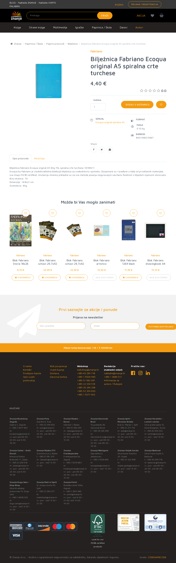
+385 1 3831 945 (73, 491)
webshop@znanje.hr (88, 369)
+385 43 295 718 (86, 373)
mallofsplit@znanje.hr (47, 497)
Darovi (123, 27)
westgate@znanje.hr (100, 465)
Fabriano (20, 255)
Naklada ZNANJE (27, 2)
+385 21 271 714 (127, 428)
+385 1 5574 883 (74, 462)
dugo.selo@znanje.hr (20, 503)
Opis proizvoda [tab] (20, 158)
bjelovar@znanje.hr (157, 462)
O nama (27, 366)
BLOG (13, 2)
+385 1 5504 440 (86, 376)
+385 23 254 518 (86, 383)
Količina (97, 100)
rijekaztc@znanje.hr (49, 459)
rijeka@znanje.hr (75, 431)
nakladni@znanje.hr (114, 373)
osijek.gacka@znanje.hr (129, 465)
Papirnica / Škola (102, 27)
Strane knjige (37, 27)
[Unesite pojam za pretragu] (69, 15)
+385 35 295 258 (86, 387)
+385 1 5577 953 (86, 394)
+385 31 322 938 (128, 459)
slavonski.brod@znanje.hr (103, 437)
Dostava (54, 373)
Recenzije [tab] (39, 158)
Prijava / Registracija (144, 4)
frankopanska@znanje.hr (75, 468)
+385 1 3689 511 (113, 376)
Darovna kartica (58, 376)
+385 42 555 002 (154, 431)
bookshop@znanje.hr (20, 434)
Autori (139, 27)
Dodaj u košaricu (137, 104)
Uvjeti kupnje (57, 369)
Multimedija (60, 27)
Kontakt (27, 369)
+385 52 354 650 (86, 391)
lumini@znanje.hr (156, 434)
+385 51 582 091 (86, 380)
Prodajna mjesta (32, 373)
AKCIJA (141, 15)
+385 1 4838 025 (20, 497)
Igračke (79, 27)
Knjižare (118, 4)
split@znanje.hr (128, 431)
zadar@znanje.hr (21, 465)
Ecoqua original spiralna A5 (110, 122)
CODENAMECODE (157, 557)
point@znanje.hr (74, 494)
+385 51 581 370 (46, 456)
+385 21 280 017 (47, 491)
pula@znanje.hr (47, 428)
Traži (105, 15)
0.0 (153, 91)
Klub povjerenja (58, 366)
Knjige (17, 27)
